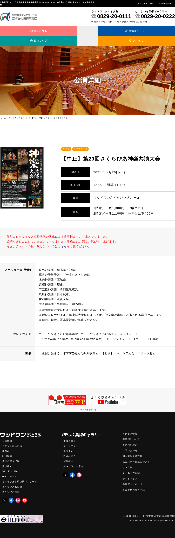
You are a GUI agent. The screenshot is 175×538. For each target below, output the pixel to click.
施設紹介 (7, 460)
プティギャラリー (74, 439)
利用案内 (7, 450)
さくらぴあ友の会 (13, 481)
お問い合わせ (166, 3)
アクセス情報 (131, 427)
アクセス (153, 32)
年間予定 (68, 444)
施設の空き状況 (11, 455)
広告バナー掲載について (137, 455)
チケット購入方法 (13, 439)
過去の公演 (83, 142)
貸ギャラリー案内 (74, 460)
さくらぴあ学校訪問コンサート (20, 476)
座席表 (6, 444)
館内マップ (109, 32)
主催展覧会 (70, 434)
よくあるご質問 (146, 3)
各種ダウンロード (133, 479)
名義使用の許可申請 (134, 484)
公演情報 (7, 434)
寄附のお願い (131, 438)
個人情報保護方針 (133, 450)
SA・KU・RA (10, 465)
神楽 (68, 142)
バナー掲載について (87, 403)
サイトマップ (131, 473)
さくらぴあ (21, 32)
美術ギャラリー (65, 32)
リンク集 (128, 461)
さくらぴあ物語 (11, 486)
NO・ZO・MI (10, 471)
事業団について (132, 432)
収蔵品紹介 (70, 450)
